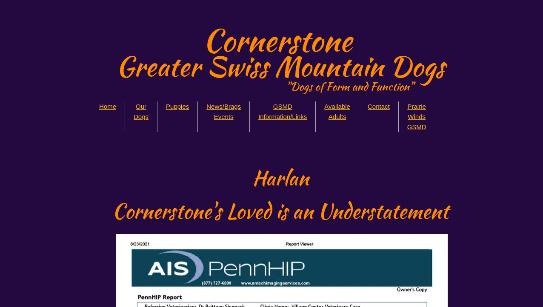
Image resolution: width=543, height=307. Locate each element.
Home (107, 106)
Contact (379, 106)
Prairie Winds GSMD (416, 116)
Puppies (177, 106)
